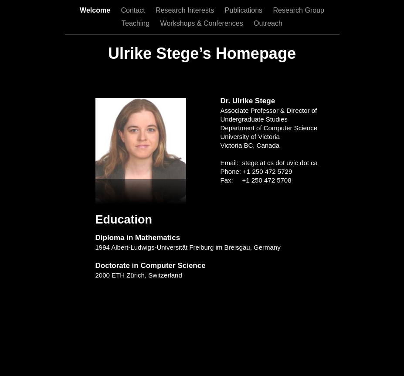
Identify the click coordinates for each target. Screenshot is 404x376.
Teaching (137, 23)
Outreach (268, 23)
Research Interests (186, 10)
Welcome (96, 10)
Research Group (298, 10)
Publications (245, 10)
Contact (134, 10)
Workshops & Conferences (202, 23)
